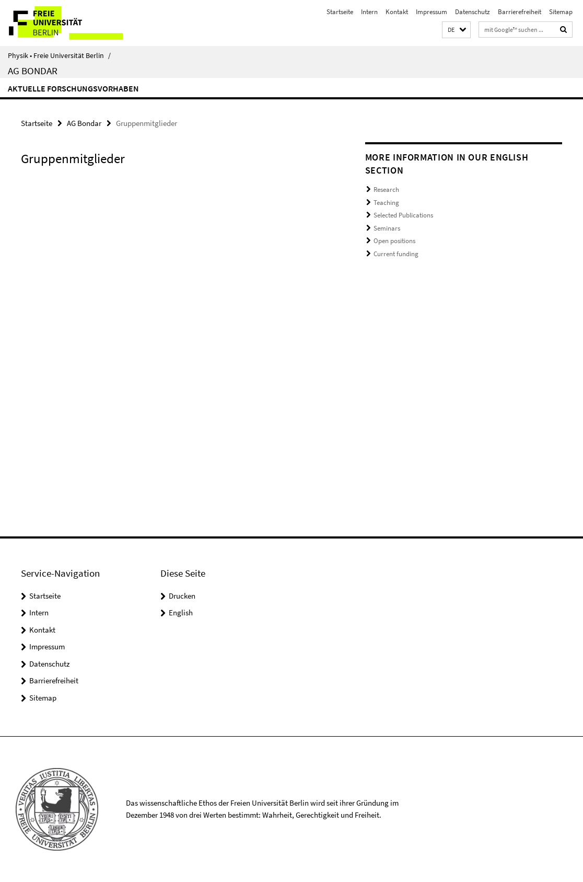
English (181, 612)
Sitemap (561, 11)
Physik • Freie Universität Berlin (59, 55)
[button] (456, 30)
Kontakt (397, 11)
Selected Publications (403, 215)
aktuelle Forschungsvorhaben (73, 88)
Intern (369, 11)
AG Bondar (32, 70)
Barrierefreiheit (519, 11)
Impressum (431, 11)
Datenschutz (472, 11)
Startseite (340, 11)
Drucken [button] (182, 596)
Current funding (396, 253)
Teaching (386, 202)
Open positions (394, 240)
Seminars (387, 228)
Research (386, 189)
